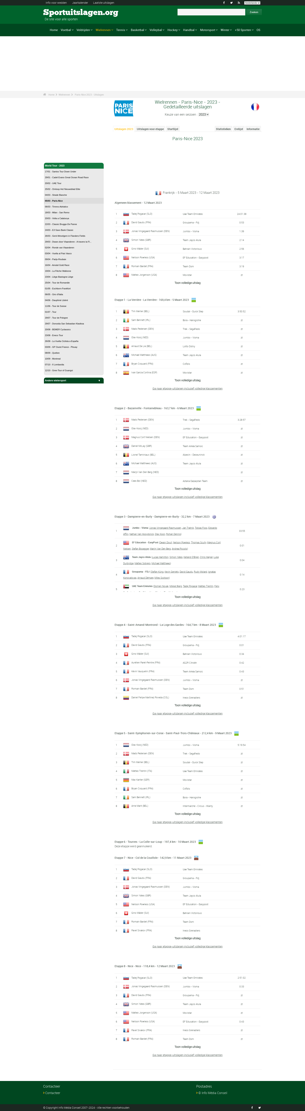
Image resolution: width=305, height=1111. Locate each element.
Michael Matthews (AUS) (144, 354)
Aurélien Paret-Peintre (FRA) (145, 662)
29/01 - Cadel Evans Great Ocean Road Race (67, 177)
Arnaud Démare (145, 577)
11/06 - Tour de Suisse (55, 306)
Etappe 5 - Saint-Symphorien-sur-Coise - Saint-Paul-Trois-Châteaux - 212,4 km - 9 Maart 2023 (173, 733)
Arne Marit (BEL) (139, 805)
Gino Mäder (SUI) (140, 248)
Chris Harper (206, 557)
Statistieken (223, 129)
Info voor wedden (56, 2)
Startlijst (172, 129)
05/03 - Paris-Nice (54, 201)
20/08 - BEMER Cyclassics (57, 329)
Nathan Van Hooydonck (141, 534)
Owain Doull (166, 542)
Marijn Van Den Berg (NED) (145, 472)
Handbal (188, 30)
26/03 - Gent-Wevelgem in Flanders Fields (65, 236)
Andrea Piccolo (179, 548)
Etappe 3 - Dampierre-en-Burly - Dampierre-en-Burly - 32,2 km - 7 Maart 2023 (162, 516)
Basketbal (137, 30)
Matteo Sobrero (143, 563)
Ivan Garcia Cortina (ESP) (144, 372)
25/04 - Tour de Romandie (57, 283)
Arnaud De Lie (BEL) (141, 346)
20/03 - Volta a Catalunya (57, 218)
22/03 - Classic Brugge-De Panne (61, 224)
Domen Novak (161, 586)
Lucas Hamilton (160, 557)
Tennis (120, 30)
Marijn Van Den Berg (160, 548)
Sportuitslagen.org (58, 13)
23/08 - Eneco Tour (54, 335)
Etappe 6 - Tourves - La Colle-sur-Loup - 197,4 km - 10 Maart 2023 (155, 842)
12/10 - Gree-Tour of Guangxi (59, 370)
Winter (225, 30)
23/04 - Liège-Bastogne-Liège (59, 277)
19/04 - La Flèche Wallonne (58, 271)
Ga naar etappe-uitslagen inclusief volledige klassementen (187, 388)
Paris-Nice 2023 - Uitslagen (89, 94)
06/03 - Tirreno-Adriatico (56, 206)
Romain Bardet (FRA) (142, 266)
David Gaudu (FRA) (141, 222)
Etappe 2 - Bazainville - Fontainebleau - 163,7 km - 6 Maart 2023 (154, 408)
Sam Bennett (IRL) (140, 319)
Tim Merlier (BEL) (140, 311)
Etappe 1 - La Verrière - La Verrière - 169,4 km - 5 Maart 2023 (152, 300)
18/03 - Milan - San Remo (57, 212)
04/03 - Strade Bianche (56, 195)
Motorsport (207, 30)
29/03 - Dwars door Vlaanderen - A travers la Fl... (68, 242)
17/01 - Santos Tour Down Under (60, 171)
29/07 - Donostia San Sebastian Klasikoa (64, 323)
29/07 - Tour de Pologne (56, 318)
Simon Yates (176, 557)
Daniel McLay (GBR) (141, 445)
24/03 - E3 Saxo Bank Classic (59, 230)
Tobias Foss (201, 527)
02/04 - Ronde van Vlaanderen (59, 247)
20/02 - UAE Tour (53, 183)
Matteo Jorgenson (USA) (144, 274)
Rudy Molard (200, 571)
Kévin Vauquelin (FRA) (142, 671)
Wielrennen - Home (55, 157)
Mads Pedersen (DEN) (142, 328)
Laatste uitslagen (103, 2)
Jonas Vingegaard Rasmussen (165, 527)
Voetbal (66, 30)
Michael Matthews (161, 563)
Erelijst (239, 129)
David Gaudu (186, 571)
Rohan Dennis (173, 534)
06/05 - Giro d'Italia (54, 294)
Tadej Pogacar (190, 586)
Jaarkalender (80, 2)
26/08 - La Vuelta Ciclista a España (61, 341)
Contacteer (52, 1093)
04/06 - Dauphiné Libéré (56, 300)
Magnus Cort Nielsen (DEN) (145, 437)
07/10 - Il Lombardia (54, 364)
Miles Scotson (161, 577)
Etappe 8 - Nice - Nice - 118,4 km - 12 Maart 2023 (145, 966)
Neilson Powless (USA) (143, 257)
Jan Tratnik (188, 527)
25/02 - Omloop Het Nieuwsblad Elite (62, 189)
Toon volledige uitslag (188, 283)
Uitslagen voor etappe (150, 129)
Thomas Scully (198, 542)
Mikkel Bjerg (175, 586)
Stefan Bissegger (140, 548)
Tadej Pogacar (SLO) (141, 213)
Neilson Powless (181, 542)
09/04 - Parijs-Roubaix (55, 259)
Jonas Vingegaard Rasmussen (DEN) (150, 231)
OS (258, 30)
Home (54, 30)
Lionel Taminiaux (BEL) (143, 454)
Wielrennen (103, 30)
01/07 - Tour (50, 312)
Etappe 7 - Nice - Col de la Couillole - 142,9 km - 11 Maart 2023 (153, 858)
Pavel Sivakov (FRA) (141, 930)
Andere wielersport (74, 380)
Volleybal (156, 30)
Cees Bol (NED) (139, 480)
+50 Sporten (243, 30)
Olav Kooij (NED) (139, 337)
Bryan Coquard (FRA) (142, 363)
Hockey (173, 30)
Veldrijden (83, 30)
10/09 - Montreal (53, 359)
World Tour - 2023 (74, 166)
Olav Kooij (160, 534)
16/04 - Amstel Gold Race (57, 265)
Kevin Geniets (172, 571)
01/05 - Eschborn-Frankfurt (57, 288)
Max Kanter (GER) (140, 779)
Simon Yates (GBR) (141, 239)
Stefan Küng (157, 571)
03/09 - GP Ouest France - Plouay (61, 347)
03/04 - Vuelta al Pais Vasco (58, 253)
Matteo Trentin (205, 586)
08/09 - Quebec (52, 353)
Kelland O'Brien (191, 557)
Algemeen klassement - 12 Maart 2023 (138, 202)
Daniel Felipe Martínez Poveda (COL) (150, 697)
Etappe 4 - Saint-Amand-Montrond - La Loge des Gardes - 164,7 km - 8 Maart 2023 (165, 625)
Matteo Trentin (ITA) (141, 770)
